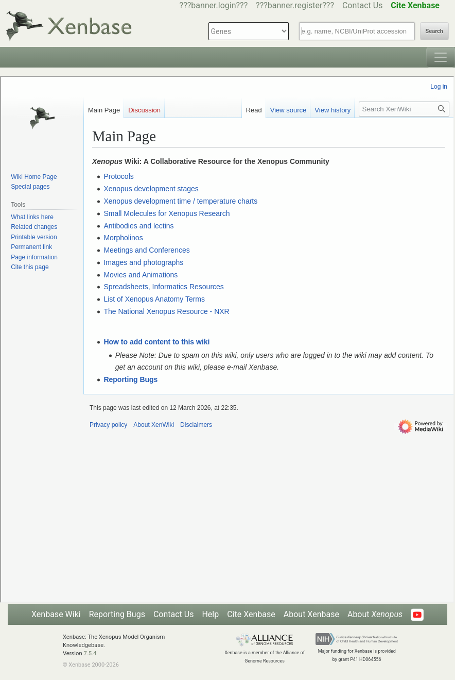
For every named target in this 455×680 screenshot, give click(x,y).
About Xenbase (311, 614)
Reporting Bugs (117, 614)
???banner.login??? (214, 5)
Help (210, 614)
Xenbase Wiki (56, 614)
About (374, 614)
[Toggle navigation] (440, 57)
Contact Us (362, 5)
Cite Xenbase (251, 614)
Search (434, 31)
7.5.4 (89, 653)
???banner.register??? (295, 5)
